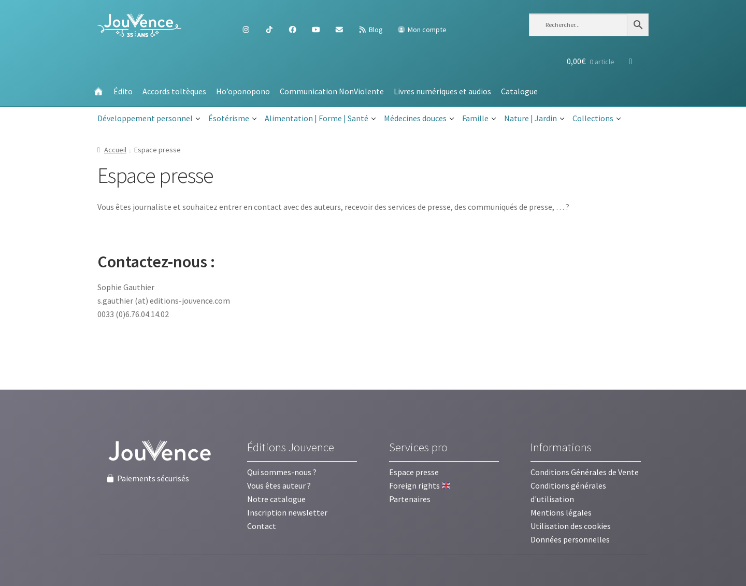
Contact (261, 526)
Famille (479, 118)
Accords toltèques (174, 91)
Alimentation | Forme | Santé (320, 118)
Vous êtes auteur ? (279, 485)
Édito (123, 91)
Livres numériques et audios (442, 91)
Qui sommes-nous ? (282, 472)
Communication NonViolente (332, 91)
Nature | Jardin (534, 118)
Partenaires (410, 499)
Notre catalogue (276, 499)
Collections (596, 118)
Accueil (115, 149)
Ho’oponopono (243, 91)
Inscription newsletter (287, 512)
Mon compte (422, 29)
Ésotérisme (232, 118)
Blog (370, 29)
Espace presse (414, 472)
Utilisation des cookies (570, 526)
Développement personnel (148, 118)
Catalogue (519, 91)
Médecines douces (419, 118)
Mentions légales (561, 512)
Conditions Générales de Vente (584, 472)
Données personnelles (570, 539)
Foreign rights (419, 485)
